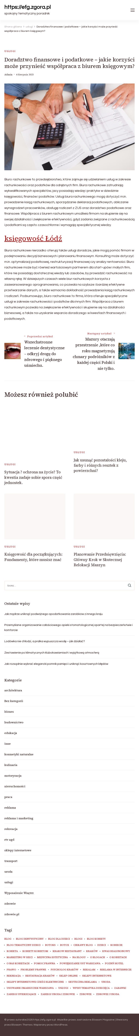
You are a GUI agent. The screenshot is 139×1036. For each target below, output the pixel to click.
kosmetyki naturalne (18, 754)
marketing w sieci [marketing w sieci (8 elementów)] (20, 957)
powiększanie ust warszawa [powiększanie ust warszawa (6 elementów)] (80, 963)
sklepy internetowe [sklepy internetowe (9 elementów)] (96, 976)
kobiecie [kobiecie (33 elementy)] (116, 945)
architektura (13, 690)
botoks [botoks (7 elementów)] (50, 945)
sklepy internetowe (17, 850)
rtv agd (9, 840)
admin (8, 74)
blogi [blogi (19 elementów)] (78, 939)
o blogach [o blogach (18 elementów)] (97, 957)
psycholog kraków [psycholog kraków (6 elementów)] (64, 969)
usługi (10, 51)
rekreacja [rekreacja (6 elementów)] (14, 976)
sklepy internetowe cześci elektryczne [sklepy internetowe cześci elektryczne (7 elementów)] (35, 982)
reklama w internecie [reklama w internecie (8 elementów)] (116, 969)
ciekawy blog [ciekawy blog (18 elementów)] (83, 945)
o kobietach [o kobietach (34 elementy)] (118, 957)
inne (7, 744)
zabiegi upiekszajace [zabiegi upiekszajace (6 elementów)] (21, 994)
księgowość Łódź (33, 238)
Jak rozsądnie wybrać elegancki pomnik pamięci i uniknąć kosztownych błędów (56, 663)
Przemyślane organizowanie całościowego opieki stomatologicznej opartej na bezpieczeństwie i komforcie (68, 628)
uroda (8, 872)
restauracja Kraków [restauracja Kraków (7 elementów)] (40, 976)
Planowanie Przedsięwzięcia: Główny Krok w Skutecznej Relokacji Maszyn (100, 560)
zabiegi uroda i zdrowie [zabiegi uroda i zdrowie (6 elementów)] (58, 994)
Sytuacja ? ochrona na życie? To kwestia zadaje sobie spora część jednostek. (33, 477)
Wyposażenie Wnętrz (19, 893)
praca (8, 797)
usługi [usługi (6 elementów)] (63, 988)
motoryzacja (13, 776)
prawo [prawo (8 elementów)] (11, 969)
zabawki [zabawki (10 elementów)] (120, 988)
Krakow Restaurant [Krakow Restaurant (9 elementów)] (67, 951)
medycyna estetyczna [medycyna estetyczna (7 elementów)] (52, 957)
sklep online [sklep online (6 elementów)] (68, 976)
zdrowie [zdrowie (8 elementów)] (85, 994)
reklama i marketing (18, 818)
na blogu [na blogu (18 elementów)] (79, 957)
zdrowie (10, 904)
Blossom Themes (21, 1025)
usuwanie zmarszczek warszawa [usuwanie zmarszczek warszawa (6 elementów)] (30, 988)
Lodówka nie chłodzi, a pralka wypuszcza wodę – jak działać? (44, 641)
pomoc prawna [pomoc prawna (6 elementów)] (44, 963)
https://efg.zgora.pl (27, 7)
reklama (10, 808)
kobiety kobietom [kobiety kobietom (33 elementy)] (35, 951)
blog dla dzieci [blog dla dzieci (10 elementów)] (59, 939)
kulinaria (10, 765)
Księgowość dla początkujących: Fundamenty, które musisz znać (33, 557)
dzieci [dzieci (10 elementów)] (101, 945)
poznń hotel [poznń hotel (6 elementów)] (114, 963)
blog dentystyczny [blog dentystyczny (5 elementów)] (30, 939)
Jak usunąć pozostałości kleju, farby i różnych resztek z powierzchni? (100, 465)
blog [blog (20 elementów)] (7, 939)
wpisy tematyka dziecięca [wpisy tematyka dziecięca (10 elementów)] (91, 988)
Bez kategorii (13, 701)
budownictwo (13, 722)
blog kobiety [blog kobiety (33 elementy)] (96, 939)
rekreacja (11, 829)
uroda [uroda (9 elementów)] (105, 982)
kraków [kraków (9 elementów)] (92, 951)
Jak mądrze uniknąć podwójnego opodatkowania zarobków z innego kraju (53, 614)
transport (10, 861)
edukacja (10, 733)
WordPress (60, 1025)
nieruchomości (14, 786)
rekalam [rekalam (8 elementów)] (89, 969)
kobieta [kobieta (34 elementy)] (12, 951)
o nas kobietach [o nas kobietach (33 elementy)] (18, 963)
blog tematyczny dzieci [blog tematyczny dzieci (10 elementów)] (24, 945)
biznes (9, 712)
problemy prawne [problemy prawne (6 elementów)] (33, 969)
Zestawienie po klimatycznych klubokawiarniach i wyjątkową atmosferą (51, 652)
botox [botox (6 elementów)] (64, 945)
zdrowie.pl (11, 914)
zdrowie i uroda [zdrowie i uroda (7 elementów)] (107, 994)
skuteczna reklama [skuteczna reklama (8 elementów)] (82, 982)
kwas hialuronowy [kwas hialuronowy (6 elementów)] (116, 951)
